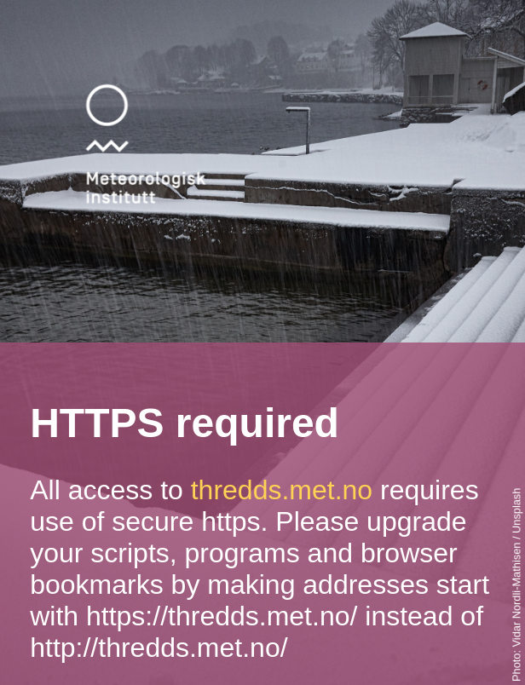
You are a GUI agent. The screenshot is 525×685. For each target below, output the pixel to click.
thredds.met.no (281, 490)
